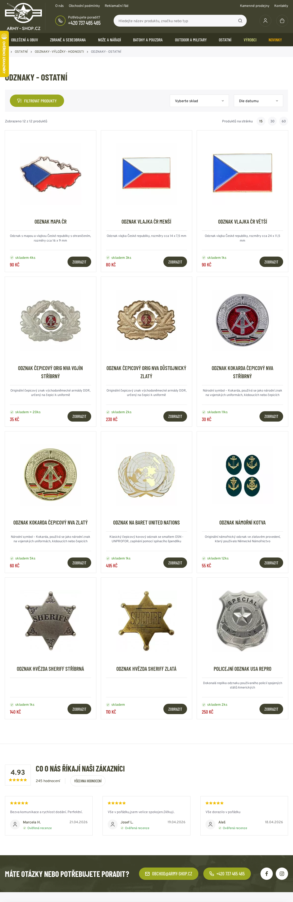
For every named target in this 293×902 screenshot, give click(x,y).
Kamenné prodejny (254, 6)
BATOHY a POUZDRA (148, 39)
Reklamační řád (116, 6)
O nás (59, 6)
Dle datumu (249, 101)
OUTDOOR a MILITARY (191, 39)
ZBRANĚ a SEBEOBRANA (68, 39)
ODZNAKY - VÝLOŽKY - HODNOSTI (59, 51)
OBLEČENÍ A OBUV (24, 39)
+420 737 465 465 (84, 22)
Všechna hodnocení (88, 781)
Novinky (275, 39)
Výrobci (250, 39)
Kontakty (281, 6)
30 (272, 121)
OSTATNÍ (225, 39)
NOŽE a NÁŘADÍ (109, 39)
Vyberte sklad (186, 101)
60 (284, 121)
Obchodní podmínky (84, 6)
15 (261, 121)
